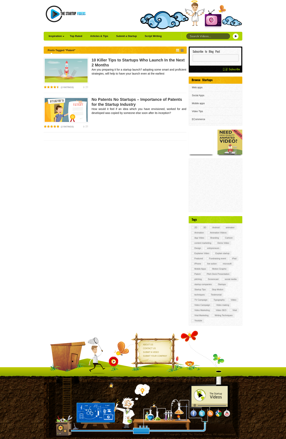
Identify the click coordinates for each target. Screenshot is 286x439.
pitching (198, 279)
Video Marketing (202, 310)
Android (216, 227)
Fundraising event (217, 258)
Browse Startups (202, 80)
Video (233, 300)
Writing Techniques (224, 315)
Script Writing (153, 36)
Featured (198, 258)
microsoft (227, 263)
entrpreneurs (213, 248)
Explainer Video (201, 253)
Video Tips (197, 111)
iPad (234, 258)
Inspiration (56, 36)
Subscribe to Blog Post (206, 51)
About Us (148, 345)
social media (231, 279)
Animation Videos (218, 232)
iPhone (197, 263)
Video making (222, 305)
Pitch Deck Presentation (218, 274)
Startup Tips (200, 289)
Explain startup (222, 253)
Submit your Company (155, 356)
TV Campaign (200, 300)
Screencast (213, 279)
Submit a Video (151, 352)
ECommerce (198, 119)
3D (204, 227)
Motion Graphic (219, 269)
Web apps (197, 87)
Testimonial (216, 294)
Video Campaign (202, 305)
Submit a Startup (126, 36)
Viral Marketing (201, 315)
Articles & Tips (99, 36)
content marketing (202, 243)
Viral (235, 310)
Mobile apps (198, 103)
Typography (219, 300)
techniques (199, 294)
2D (195, 227)
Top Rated (76, 36)
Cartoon (229, 238)
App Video (199, 238)
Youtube (198, 320)
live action (212, 263)
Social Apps (198, 95)
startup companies (203, 284)
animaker (230, 227)
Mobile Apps (200, 269)
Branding (214, 238)
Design (197, 248)
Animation (199, 232)
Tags (194, 219)
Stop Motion (217, 289)
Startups (222, 284)
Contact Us (149, 348)
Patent (197, 274)
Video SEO (221, 310)
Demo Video (223, 243)
